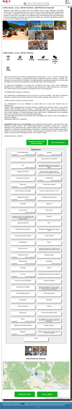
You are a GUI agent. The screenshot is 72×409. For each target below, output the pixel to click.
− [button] (5, 366)
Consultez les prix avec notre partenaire (36, 142)
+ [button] (5, 364)
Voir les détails (47, 394)
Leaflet (58, 388)
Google (22, 403)
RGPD (67, 405)
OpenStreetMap (65, 388)
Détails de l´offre (25, 394)
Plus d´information (58, 142)
